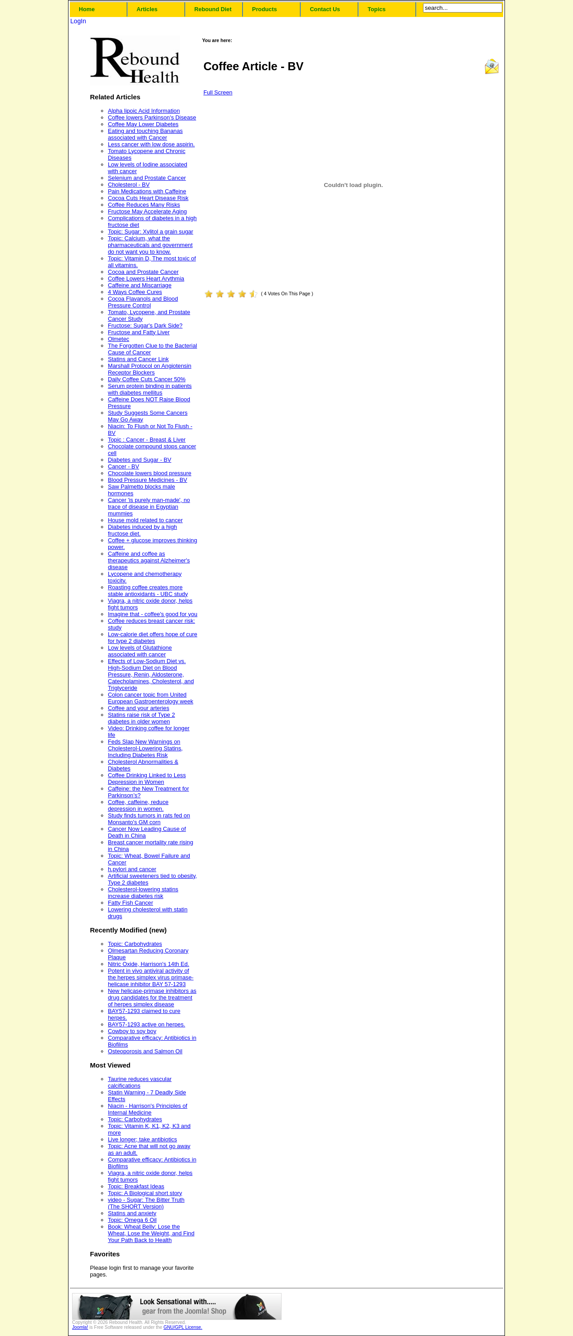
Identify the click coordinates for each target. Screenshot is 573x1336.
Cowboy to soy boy (132, 1031)
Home (87, 9)
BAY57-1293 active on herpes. (146, 1024)
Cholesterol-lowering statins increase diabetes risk (143, 892)
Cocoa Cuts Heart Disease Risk (148, 198)
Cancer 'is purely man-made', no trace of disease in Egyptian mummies (149, 507)
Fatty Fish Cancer (130, 902)
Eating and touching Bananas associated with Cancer (145, 134)
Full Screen (217, 92)
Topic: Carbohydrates (135, 943)
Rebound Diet (212, 9)
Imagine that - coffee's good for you (152, 614)
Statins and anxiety (132, 1213)
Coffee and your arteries (138, 708)
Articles (147, 9)
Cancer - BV (123, 466)
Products (264, 9)
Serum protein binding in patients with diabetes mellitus (150, 389)
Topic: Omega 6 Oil (132, 1220)
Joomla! (80, 1327)
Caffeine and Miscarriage (139, 285)
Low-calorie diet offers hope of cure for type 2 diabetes (152, 637)
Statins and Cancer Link (138, 359)
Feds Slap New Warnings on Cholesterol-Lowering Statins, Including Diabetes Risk (145, 748)
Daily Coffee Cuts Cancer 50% (146, 379)
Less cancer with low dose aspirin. (151, 144)
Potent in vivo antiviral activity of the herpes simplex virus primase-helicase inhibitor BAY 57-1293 (150, 977)
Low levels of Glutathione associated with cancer (140, 651)
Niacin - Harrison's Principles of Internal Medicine (147, 1109)
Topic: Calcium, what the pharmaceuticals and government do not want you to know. (150, 245)
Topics (376, 9)
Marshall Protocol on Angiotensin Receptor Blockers (149, 369)
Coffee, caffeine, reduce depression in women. (138, 805)
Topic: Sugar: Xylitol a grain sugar (150, 231)
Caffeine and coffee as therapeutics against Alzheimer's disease (149, 560)
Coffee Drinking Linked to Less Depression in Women (147, 778)
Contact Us (325, 9)
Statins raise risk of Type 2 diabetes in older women (141, 718)
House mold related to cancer (145, 520)
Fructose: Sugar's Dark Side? (145, 325)
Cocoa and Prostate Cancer (143, 271)
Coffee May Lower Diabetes (143, 124)
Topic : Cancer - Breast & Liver (147, 439)
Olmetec (118, 339)
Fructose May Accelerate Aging (147, 211)
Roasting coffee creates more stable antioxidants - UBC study (148, 590)
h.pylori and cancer (132, 869)
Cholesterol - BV (129, 184)
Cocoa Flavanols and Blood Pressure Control (143, 302)
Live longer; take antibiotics (142, 1139)
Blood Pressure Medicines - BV (147, 480)
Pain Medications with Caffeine (147, 191)
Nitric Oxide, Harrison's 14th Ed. (148, 964)
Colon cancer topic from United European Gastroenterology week (150, 698)
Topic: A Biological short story (145, 1193)
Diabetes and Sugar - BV (139, 459)
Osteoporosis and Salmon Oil (145, 1051)
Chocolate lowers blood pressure (149, 473)
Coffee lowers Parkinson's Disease (152, 117)
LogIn (78, 21)
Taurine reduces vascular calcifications (139, 1082)
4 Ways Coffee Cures (135, 292)
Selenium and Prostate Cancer (147, 177)
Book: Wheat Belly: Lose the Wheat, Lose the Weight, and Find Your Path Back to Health (151, 1233)
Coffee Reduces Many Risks (144, 204)
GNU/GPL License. (182, 1327)
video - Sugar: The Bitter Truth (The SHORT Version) (146, 1203)
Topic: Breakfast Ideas (136, 1186)
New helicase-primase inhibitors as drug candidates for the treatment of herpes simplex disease (152, 997)
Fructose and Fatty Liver (139, 332)
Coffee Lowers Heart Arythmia (146, 278)
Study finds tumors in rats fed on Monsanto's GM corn (149, 818)
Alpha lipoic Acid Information (144, 110)
